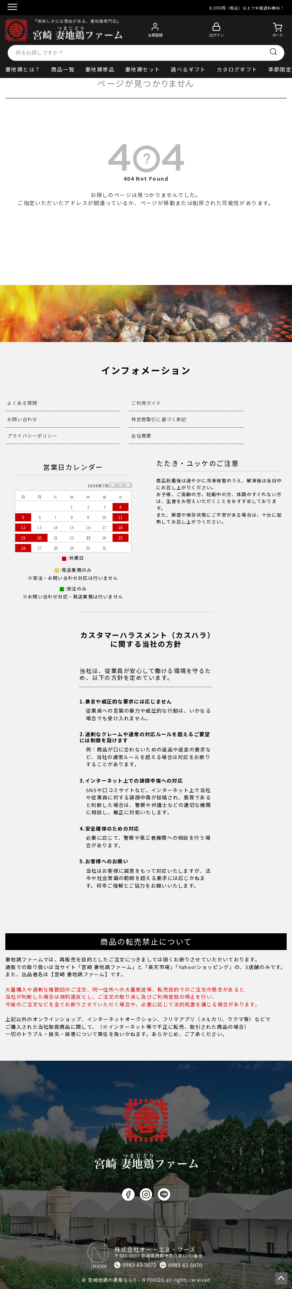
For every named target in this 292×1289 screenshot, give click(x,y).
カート (277, 35)
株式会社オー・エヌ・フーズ (158, 1252)
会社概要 (141, 435)
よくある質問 (22, 402)
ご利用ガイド (146, 402)
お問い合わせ (22, 419)
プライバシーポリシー (32, 435)
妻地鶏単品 (99, 69)
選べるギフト (188, 69)
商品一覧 (63, 69)
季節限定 (280, 69)
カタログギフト (237, 69)
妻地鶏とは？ (22, 69)
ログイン (216, 35)
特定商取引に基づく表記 (158, 419)
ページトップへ (281, 1278)
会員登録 (155, 35)
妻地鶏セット (142, 69)
